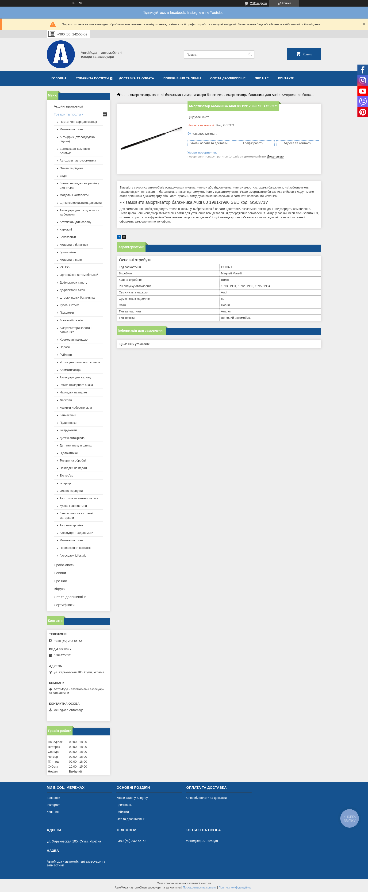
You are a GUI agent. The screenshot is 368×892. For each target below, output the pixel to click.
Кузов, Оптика (70, 305)
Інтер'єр (65, 483)
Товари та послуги (92, 78)
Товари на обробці (73, 460)
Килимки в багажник (74, 244)
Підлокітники (69, 453)
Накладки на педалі (74, 392)
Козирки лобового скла (76, 407)
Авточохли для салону (75, 222)
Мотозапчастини (71, 129)
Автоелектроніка (71, 525)
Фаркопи (66, 400)
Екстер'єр (66, 475)
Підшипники (68, 422)
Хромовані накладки (74, 339)
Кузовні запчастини (73, 506)
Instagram (53, 805)
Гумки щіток (68, 252)
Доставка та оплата (136, 78)
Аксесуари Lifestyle (73, 555)
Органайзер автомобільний (79, 275)
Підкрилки (67, 312)
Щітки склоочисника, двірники (81, 202)
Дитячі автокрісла (72, 438)
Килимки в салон (72, 259)
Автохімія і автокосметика (78, 160)
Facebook (53, 798)
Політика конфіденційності (236, 887)
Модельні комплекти (74, 195)
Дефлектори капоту (73, 282)
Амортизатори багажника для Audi (252, 95)
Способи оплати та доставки (206, 798)
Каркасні (66, 229)
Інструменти (68, 430)
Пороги (65, 347)
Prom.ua (206, 883)
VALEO (64, 267)
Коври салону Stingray (132, 798)
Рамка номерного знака (76, 385)
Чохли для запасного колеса (80, 362)
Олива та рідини (71, 168)
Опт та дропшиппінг (227, 78)
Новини (60, 573)
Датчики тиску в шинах (76, 445)
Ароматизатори (70, 370)
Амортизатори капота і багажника (155, 95)
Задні (63, 175)
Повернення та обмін (182, 78)
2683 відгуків (258, 3)
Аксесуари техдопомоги (76, 532)
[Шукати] (250, 54)
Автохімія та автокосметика (79, 498)
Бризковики (68, 237)
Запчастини (68, 415)
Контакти (286, 78)
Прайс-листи (64, 565)
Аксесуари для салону (75, 377)
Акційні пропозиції (68, 106)
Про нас (262, 78)
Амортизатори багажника (203, 95)
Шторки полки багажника (77, 297)
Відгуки (59, 589)
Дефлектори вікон (72, 290)
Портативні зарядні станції (78, 121)
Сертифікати (64, 605)
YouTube (53, 812)
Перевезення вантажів (76, 548)
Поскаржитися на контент (199, 887)
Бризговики (124, 805)
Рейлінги (66, 354)
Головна (58, 78)
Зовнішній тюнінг (71, 320)
